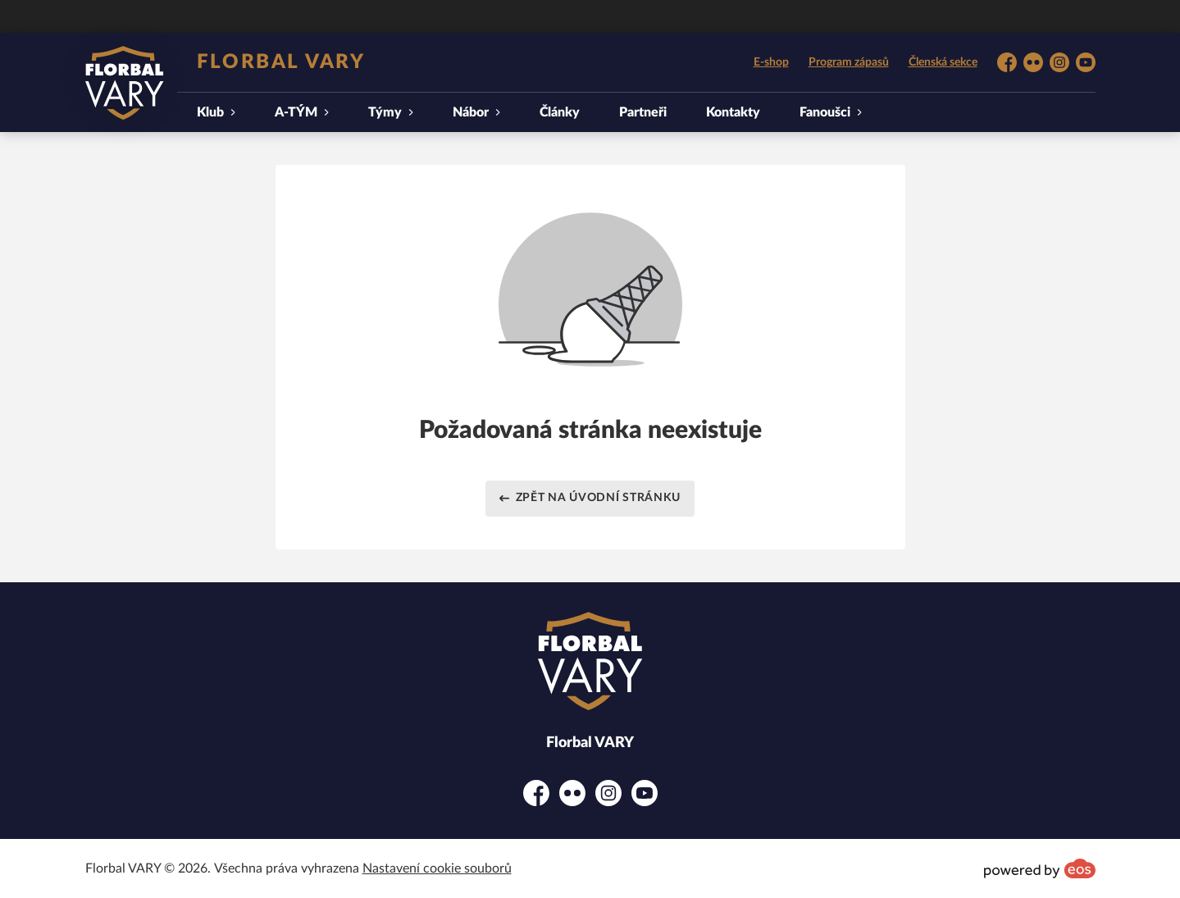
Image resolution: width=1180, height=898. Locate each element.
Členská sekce (943, 62)
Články (560, 112)
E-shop (771, 62)
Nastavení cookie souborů (437, 868)
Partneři (643, 112)
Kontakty (733, 112)
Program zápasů (849, 62)
